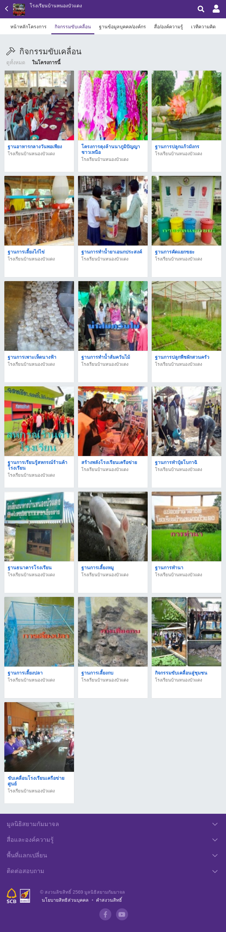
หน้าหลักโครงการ (28, 26)
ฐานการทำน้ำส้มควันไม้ (105, 357)
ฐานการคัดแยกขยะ (175, 251)
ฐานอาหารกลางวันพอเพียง (35, 146)
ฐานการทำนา (169, 567)
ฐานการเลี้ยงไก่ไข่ (26, 251)
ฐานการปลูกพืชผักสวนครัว (182, 357)
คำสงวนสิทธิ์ (109, 900)
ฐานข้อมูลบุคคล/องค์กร (122, 26)
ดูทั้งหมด (15, 62)
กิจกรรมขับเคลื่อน (73, 26)
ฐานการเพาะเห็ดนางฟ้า (32, 357)
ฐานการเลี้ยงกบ (97, 673)
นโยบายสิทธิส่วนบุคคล (65, 900)
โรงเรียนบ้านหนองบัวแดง (56, 5)
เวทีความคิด (203, 26)
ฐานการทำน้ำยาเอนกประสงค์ (111, 251)
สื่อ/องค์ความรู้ (168, 26)
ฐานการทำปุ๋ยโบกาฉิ (176, 462)
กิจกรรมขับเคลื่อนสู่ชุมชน (181, 673)
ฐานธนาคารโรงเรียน (30, 567)
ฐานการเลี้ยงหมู (97, 567)
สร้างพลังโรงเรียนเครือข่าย (109, 462)
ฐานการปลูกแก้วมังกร (177, 146)
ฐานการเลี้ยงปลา (25, 673)
